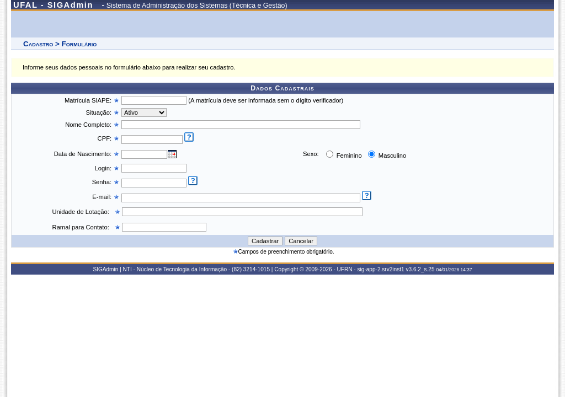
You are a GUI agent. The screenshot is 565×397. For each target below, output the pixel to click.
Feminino (348, 155)
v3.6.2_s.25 (420, 269)
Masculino (391, 155)
